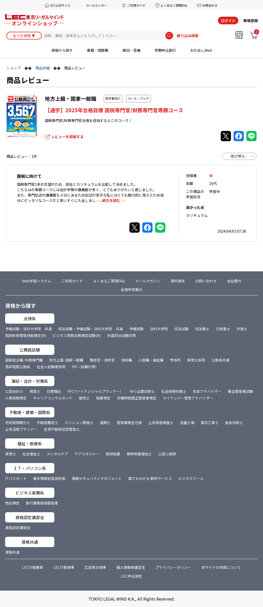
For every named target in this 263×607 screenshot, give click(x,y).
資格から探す (62, 50)
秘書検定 (103, 397)
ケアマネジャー (87, 453)
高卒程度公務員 (17, 366)
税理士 (34, 391)
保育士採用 (196, 360)
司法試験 (181, 328)
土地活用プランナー (21, 429)
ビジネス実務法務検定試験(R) (77, 335)
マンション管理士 (79, 422)
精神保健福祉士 (139, 453)
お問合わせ (210, 5)
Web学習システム (36, 280)
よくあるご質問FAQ (173, 5)
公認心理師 (167, 453)
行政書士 (223, 328)
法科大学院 (159, 328)
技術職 (126, 360)
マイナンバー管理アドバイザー (188, 397)
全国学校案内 (131, 289)
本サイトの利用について (221, 567)
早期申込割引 (165, 50)
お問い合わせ (206, 280)
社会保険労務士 (173, 391)
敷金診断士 (234, 422)
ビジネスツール (191, 478)
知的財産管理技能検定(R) (25, 335)
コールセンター (96, 5)
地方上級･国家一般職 (66, 360)
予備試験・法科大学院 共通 (28, 328)
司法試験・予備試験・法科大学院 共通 (90, 328)
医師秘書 (113, 453)
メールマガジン (147, 280)
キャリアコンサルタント (53, 397)
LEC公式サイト (60, 5)
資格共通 (12, 552)
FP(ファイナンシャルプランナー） (95, 391)
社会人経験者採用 (51, 366)
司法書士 (202, 328)
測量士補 (187, 422)
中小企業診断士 (142, 391)
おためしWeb (201, 50)
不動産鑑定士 (47, 422)
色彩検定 (12, 503)
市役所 (175, 360)
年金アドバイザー (207, 391)
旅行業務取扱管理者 (42, 503)
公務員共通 (220, 360)
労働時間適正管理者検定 (136, 397)
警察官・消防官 (102, 360)
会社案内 (234, 280)
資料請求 (177, 280)
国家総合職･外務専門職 (24, 360)
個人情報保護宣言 (130, 567)
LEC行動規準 (63, 567)
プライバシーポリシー (173, 567)
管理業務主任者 (129, 422)
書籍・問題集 (97, 50)
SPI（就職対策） (85, 366)
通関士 (105, 422)
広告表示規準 (95, 567)
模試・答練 (131, 50)
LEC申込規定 (131, 576)
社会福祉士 (31, 453)
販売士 (84, 397)
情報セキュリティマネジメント (97, 478)
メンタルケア (57, 453)
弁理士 (242, 328)
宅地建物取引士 (17, 422)
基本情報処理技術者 (49, 478)
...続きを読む (109, 200)
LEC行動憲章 (32, 567)
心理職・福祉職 (151, 360)
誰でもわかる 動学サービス (150, 478)
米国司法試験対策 (121, 335)
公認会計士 (14, 391)
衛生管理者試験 (240, 391)
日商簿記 (54, 391)
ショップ (13, 67)
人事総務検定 (16, 397)
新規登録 (251, 20)
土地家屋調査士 (161, 422)
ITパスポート (16, 478)
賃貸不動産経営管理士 (62, 429)
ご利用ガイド (136, 5)
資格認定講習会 (17, 527)
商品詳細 (42, 67)
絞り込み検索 (187, 35)
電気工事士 (210, 422)
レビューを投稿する (67, 136)
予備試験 (136, 328)
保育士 (10, 453)
